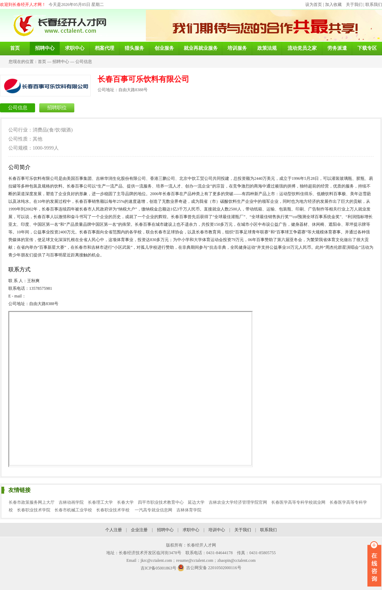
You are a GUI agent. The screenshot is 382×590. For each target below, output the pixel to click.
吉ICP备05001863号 (158, 568)
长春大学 (125, 502)
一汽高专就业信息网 (153, 510)
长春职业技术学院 (33, 510)
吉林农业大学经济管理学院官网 (238, 502)
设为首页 (313, 4)
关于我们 (354, 4)
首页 (42, 61)
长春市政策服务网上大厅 (32, 502)
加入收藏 (333, 4)
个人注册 (113, 529)
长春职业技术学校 (113, 510)
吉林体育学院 (188, 510)
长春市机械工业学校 (73, 510)
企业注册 (139, 529)
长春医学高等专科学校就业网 (298, 502)
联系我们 (373, 4)
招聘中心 (60, 61)
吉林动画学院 (71, 502)
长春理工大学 (100, 502)
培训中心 (216, 529)
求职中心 (191, 529)
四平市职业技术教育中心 (161, 502)
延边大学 (196, 502)
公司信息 (83, 61)
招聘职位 (57, 107)
